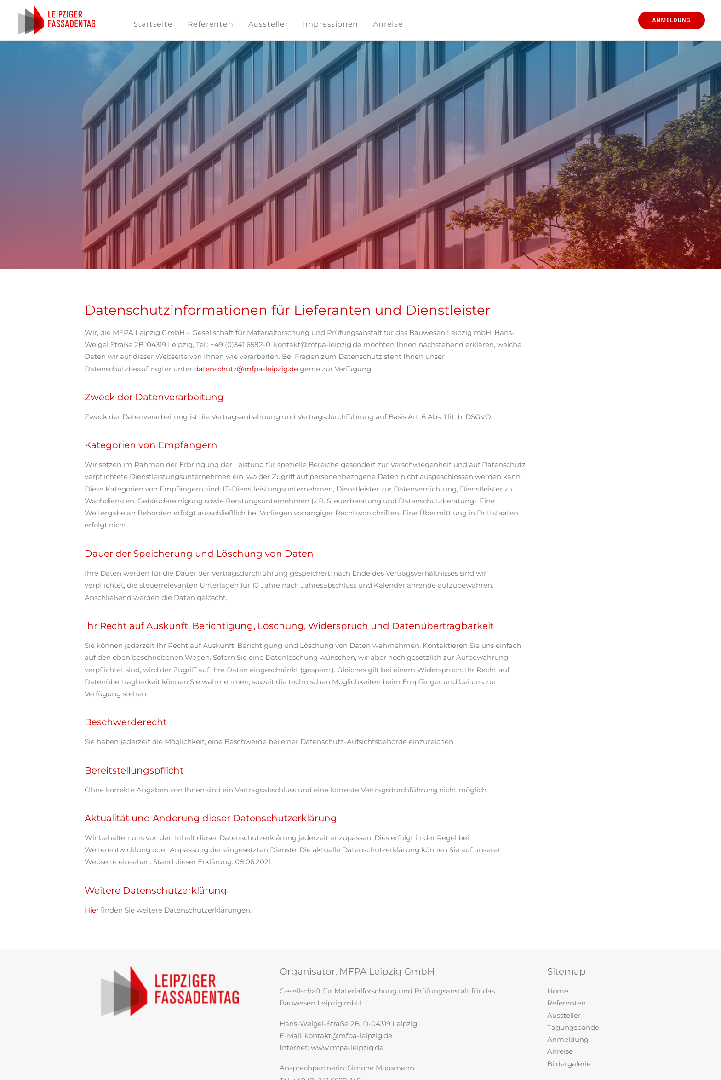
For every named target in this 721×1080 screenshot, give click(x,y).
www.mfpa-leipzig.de (347, 960)
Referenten (211, 24)
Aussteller (268, 24)
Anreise (388, 24)
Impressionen (331, 24)
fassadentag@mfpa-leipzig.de (355, 1004)
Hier (92, 822)
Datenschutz (569, 1008)
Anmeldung (568, 951)
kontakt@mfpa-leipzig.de (348, 948)
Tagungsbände (573, 940)
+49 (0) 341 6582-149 (326, 992)
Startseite (153, 24)
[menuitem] (153, 24)
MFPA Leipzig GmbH (387, 883)
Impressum (567, 996)
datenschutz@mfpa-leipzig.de (246, 281)
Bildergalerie (569, 976)
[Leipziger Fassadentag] (56, 20)
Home (557, 903)
